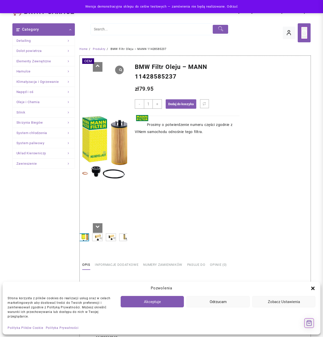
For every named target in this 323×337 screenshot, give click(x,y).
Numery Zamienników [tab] (162, 265)
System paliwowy (45, 143)
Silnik (45, 112)
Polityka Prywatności (62, 328)
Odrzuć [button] (232, 6)
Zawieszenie (45, 164)
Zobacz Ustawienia (284, 301)
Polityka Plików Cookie (25, 328)
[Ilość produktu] (148, 104)
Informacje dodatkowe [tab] (116, 265)
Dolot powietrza (45, 51)
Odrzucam (218, 301)
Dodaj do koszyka (181, 104)
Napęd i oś (45, 92)
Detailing (45, 41)
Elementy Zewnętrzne (45, 61)
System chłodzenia (45, 133)
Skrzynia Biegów (45, 123)
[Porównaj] (204, 103)
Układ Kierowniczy (45, 153)
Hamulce (45, 71)
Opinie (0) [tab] (218, 265)
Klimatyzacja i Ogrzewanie (45, 82)
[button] (312, 288)
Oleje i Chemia (45, 102)
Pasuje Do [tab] (196, 265)
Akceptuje (152, 301)
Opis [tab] (86, 265)
